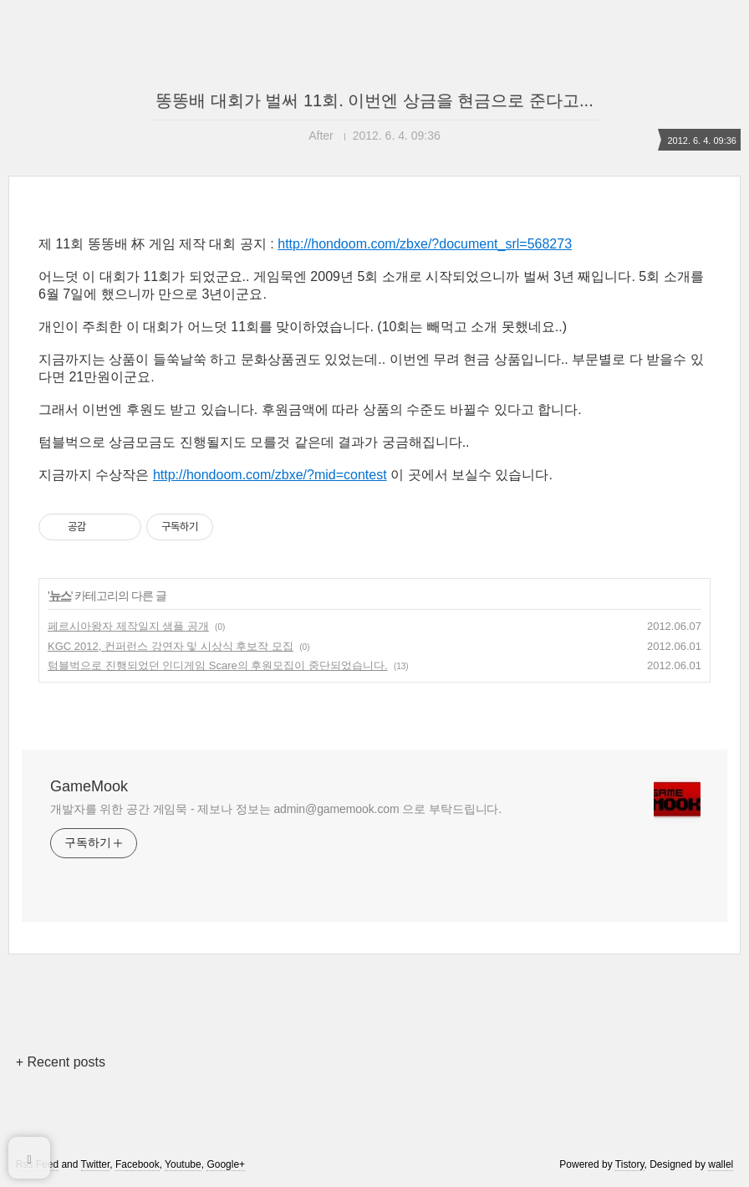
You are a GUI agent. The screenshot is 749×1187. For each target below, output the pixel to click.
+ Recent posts (60, 1062)
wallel (720, 1164)
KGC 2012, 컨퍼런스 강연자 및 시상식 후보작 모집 (170, 646)
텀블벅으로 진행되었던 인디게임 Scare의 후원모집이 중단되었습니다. (218, 665)
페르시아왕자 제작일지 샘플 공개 (128, 626)
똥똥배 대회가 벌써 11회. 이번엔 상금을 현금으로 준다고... (374, 100)
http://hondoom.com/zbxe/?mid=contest (270, 475)
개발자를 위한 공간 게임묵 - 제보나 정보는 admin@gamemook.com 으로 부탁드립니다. (276, 809)
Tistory (630, 1164)
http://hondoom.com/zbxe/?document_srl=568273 (425, 244)
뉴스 (60, 595)
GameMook (89, 786)
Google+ (225, 1164)
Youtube (183, 1164)
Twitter (95, 1164)
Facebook (137, 1164)
